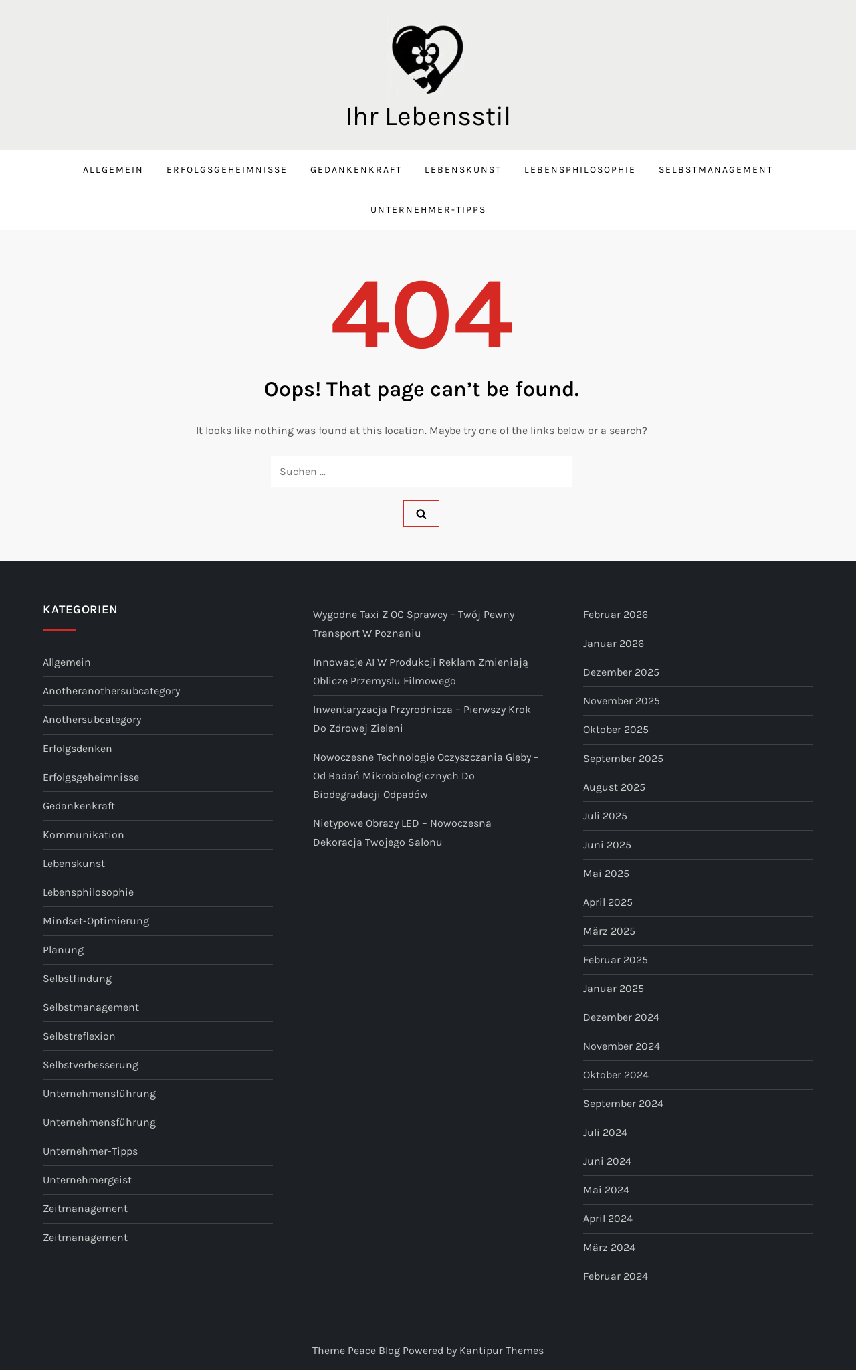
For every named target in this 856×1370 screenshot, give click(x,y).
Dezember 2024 (621, 1017)
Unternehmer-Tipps (428, 209)
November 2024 (621, 1046)
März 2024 (609, 1247)
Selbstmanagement (716, 169)
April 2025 (608, 902)
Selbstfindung (77, 978)
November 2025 (621, 700)
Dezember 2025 (621, 672)
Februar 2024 (615, 1276)
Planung (63, 949)
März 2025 (609, 930)
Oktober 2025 (616, 729)
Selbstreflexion (79, 1036)
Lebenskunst (463, 169)
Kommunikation (83, 834)
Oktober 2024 (616, 1074)
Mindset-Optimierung (96, 920)
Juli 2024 (605, 1132)
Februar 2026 (615, 614)
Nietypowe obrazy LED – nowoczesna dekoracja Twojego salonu (402, 832)
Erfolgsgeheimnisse (227, 169)
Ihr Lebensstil (428, 116)
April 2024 (608, 1218)
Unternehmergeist (87, 1179)
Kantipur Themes (501, 1350)
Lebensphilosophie (580, 169)
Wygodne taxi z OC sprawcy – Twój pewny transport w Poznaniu (413, 624)
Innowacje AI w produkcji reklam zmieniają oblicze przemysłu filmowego (420, 671)
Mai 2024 (606, 1189)
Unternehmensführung (99, 1093)
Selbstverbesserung (90, 1064)
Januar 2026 (613, 643)
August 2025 (614, 787)
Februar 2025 (615, 959)
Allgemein (113, 169)
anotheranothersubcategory (111, 690)
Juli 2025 (605, 815)
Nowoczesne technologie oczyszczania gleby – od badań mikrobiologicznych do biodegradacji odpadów (426, 776)
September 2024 (623, 1103)
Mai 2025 (606, 873)
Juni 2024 (607, 1161)
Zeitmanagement (85, 1208)
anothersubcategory (92, 719)
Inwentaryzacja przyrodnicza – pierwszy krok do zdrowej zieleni (422, 719)
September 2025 (623, 758)
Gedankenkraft (356, 169)
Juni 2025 (607, 844)
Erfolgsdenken (77, 748)
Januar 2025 (613, 988)
